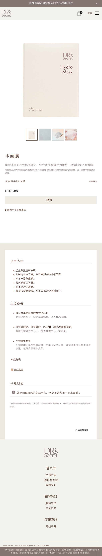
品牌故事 (51, 475)
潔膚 (18, 270)
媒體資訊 (51, 485)
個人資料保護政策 (67, 553)
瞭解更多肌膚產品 (16, 210)
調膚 (25, 270)
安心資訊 (18, 370)
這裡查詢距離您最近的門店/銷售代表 (51, 3)
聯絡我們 (51, 503)
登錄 (90, 13)
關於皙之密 (51, 480)
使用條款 (84, 553)
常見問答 (51, 508)
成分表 (17, 359)
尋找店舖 (51, 527)
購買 (51, 200)
